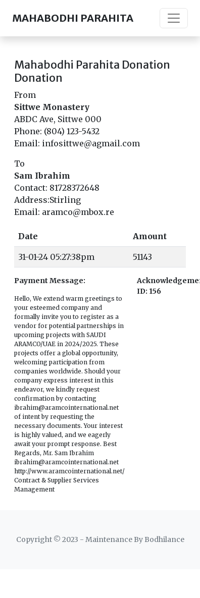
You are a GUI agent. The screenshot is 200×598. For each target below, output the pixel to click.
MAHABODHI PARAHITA (72, 18)
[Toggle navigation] (174, 18)
